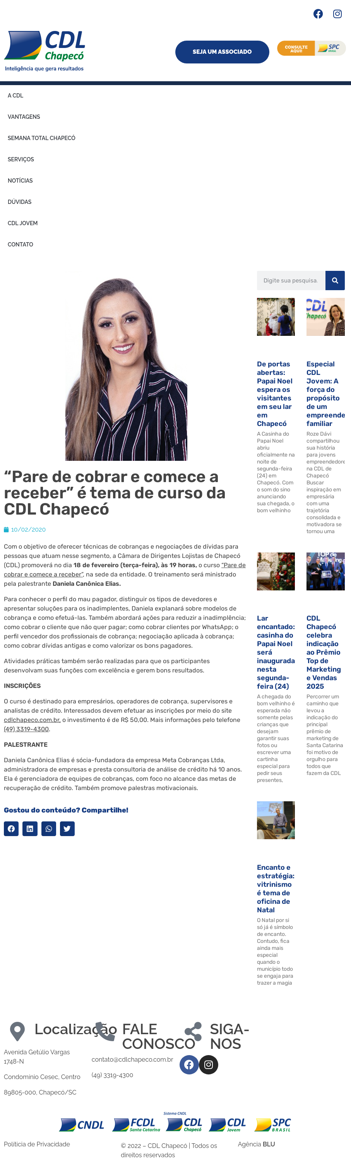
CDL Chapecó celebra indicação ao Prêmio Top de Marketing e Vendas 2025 (323, 652)
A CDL (15, 95)
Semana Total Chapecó (41, 138)
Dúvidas (19, 202)
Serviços (21, 159)
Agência (256, 1144)
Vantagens (24, 117)
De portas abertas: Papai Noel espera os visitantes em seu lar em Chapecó (275, 394)
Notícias (20, 181)
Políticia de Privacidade (37, 1144)
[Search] (335, 280)
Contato (20, 244)
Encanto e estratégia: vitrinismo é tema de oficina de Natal (275, 888)
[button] (11, 828)
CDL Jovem (23, 223)
